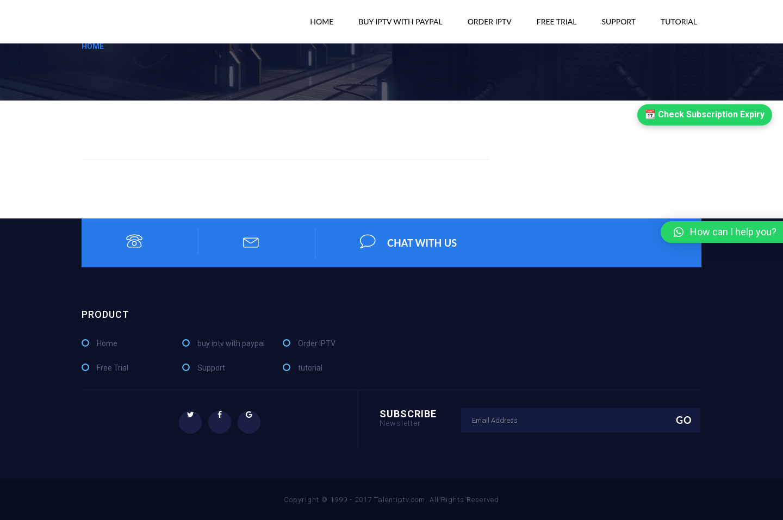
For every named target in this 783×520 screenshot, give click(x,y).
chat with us (408, 241)
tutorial (679, 21)
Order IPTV (490, 21)
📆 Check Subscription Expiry (705, 114)
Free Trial (557, 21)
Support (618, 21)
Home (321, 21)
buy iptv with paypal (400, 21)
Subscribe (408, 417)
